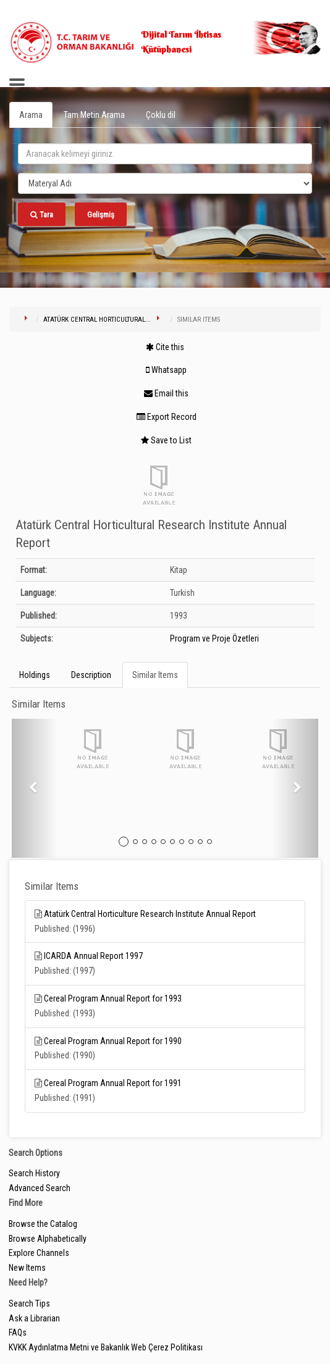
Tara (41, 214)
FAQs (18, 1332)
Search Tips (29, 1303)
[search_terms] (165, 153)
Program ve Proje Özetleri (214, 638)
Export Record (167, 417)
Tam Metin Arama (94, 115)
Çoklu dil (161, 115)
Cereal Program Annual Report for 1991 (113, 1083)
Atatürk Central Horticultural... (97, 320)
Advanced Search (39, 1188)
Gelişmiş (100, 214)
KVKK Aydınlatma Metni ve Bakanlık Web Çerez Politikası (106, 1347)
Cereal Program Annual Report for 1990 (113, 1041)
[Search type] (165, 183)
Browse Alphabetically (48, 1239)
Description (91, 675)
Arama (31, 115)
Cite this (165, 347)
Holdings (34, 675)
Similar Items (155, 675)
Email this (166, 393)
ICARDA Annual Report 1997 (93, 956)
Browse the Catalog (43, 1224)
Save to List (166, 440)
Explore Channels (39, 1253)
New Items (27, 1268)
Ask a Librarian (34, 1318)
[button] (34, 788)
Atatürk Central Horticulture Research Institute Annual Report (150, 914)
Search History (34, 1173)
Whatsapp (166, 370)
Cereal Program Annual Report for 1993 (113, 998)
